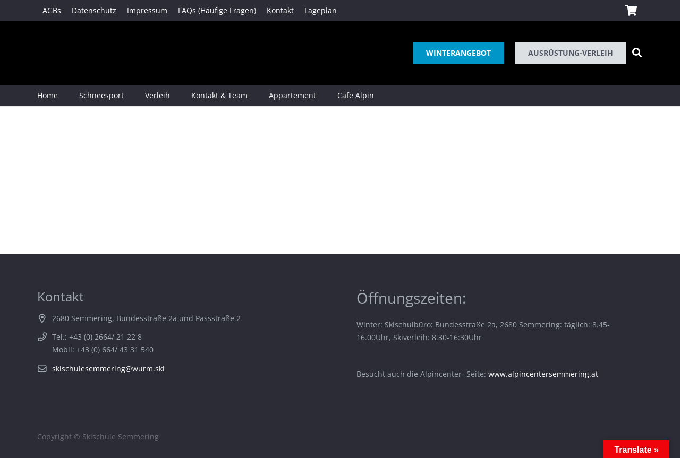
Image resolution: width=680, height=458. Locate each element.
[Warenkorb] (631, 10)
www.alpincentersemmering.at (543, 374)
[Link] (52, 53)
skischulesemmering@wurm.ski (108, 369)
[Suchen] (637, 52)
